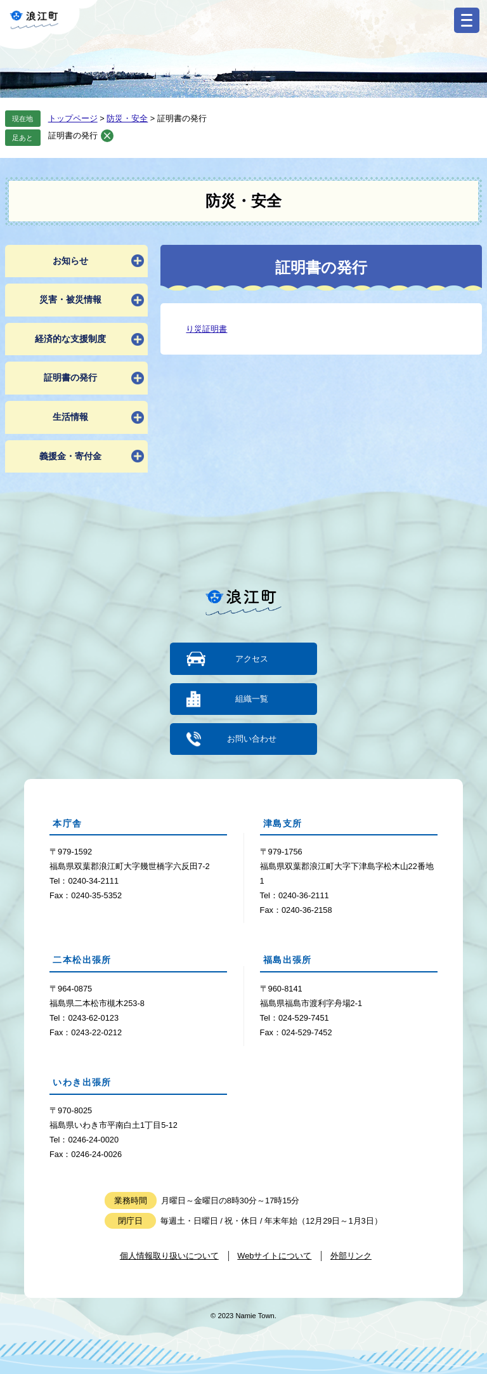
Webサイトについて (274, 1255)
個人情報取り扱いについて (169, 1255)
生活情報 (70, 417)
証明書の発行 (73, 135)
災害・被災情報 (70, 299)
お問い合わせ (251, 738)
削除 (107, 135)
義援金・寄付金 (70, 456)
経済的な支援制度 (70, 339)
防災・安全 (127, 118)
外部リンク (351, 1255)
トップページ (73, 118)
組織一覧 (251, 698)
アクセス (251, 659)
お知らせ (70, 261)
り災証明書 (206, 329)
